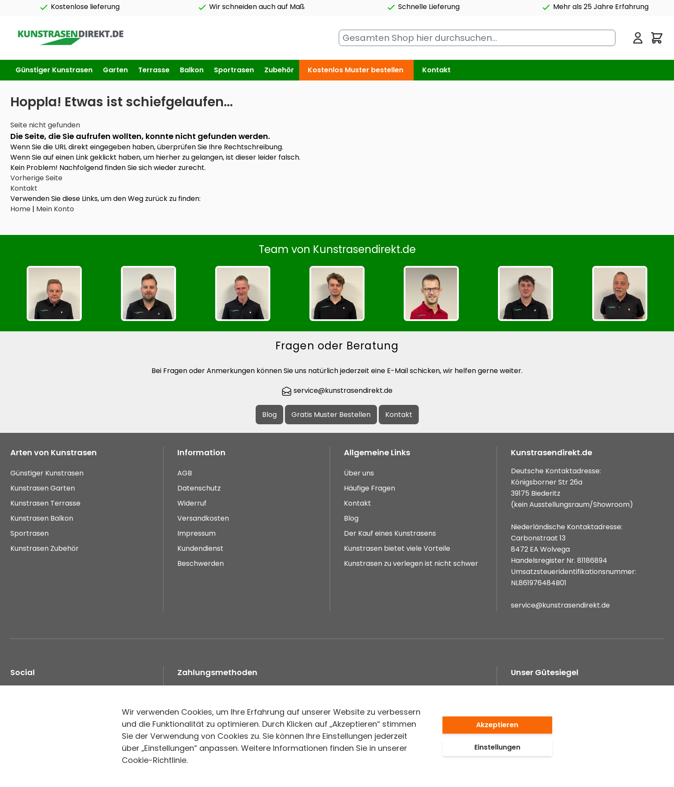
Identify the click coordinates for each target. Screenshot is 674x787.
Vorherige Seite (36, 178)
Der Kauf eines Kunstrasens (390, 533)
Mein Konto (55, 209)
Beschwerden (200, 563)
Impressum (196, 533)
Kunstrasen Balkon (41, 518)
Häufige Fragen (369, 488)
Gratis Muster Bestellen (331, 415)
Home (20, 209)
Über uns (359, 473)
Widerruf (192, 503)
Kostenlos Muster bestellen (355, 70)
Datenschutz (199, 488)
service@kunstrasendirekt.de (337, 390)
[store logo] (70, 38)
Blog (269, 415)
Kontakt (436, 70)
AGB (184, 473)
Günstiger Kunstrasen (46, 473)
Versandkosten (203, 518)
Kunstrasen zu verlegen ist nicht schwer (411, 563)
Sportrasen (29, 533)
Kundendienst (200, 548)
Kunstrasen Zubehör (44, 548)
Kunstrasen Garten (42, 488)
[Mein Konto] (638, 38)
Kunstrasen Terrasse (45, 503)
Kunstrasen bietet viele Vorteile (397, 548)
